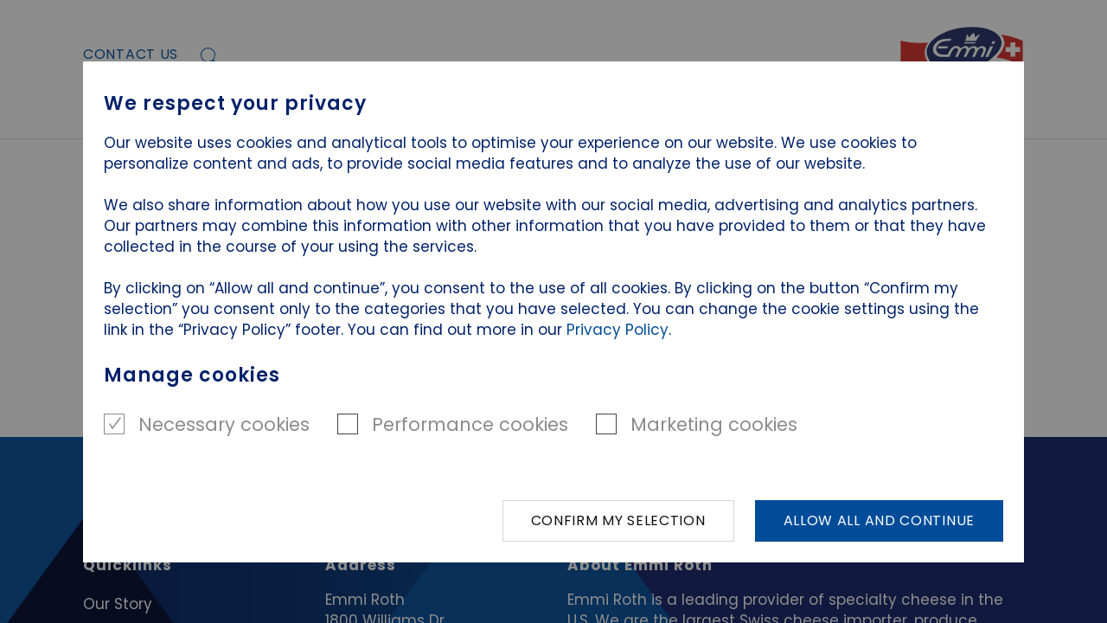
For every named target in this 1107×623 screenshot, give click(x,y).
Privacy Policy (617, 329)
